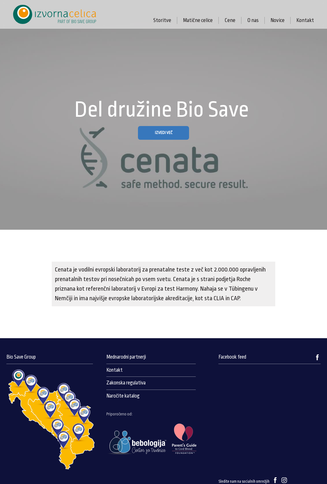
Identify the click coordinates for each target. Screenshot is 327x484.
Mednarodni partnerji (126, 357)
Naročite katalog (123, 396)
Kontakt (305, 20)
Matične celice (198, 20)
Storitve (162, 20)
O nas (253, 20)
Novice (277, 20)
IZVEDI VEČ (163, 132)
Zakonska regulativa (126, 383)
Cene (229, 20)
